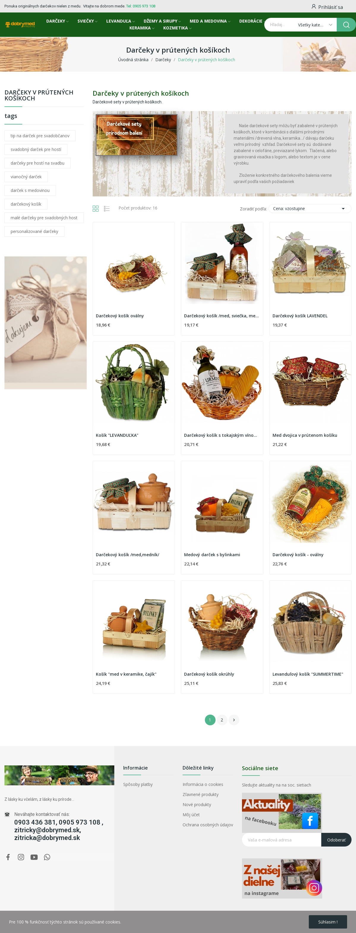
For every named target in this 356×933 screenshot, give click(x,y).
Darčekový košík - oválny (298, 554)
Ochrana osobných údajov (208, 825)
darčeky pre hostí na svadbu (37, 163)
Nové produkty (197, 804)
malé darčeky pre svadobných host (44, 217)
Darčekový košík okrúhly (209, 674)
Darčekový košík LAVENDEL (300, 316)
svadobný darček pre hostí (36, 149)
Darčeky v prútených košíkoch (38, 95)
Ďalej (234, 720)
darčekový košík (26, 204)
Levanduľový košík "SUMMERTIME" (308, 674)
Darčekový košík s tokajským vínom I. (222, 435)
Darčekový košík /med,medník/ (127, 554)
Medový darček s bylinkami (212, 554)
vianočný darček (26, 176)
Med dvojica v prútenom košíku (305, 435)
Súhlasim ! (328, 922)
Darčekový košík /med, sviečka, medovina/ (222, 316)
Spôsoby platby (138, 784)
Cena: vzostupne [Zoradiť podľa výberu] (310, 208)
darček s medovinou (30, 190)
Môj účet (191, 814)
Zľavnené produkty (201, 794)
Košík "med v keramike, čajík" (126, 674)
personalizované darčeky (34, 231)
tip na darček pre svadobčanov (40, 135)
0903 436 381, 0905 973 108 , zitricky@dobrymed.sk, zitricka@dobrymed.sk (58, 830)
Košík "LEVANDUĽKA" (117, 435)
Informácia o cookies (203, 784)
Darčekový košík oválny (120, 316)
